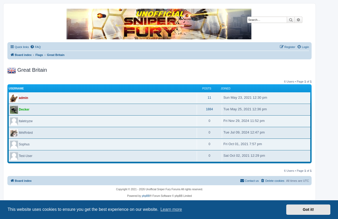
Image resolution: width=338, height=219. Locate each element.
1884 (209, 109)
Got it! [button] (308, 209)
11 (209, 97)
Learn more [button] (171, 209)
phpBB (146, 195)
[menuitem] (35, 47)
